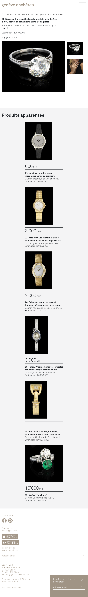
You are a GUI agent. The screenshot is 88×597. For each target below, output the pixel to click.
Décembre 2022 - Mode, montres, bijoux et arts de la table (32, 14)
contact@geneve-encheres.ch (15, 574)
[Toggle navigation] (82, 5)
